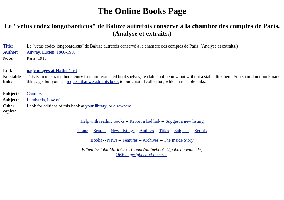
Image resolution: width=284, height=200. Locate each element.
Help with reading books (102, 121)
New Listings (123, 130)
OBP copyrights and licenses (141, 154)
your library (95, 106)
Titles (164, 130)
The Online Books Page (141, 11)
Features (130, 140)
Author (10, 52)
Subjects (181, 130)
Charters (34, 93)
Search (100, 130)
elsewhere (122, 106)
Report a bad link (144, 121)
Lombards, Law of (43, 100)
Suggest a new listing (185, 121)
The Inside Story (179, 140)
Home (82, 130)
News (112, 140)
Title (7, 46)
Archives (151, 140)
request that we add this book (93, 81)
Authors (146, 130)
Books (96, 140)
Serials (201, 130)
